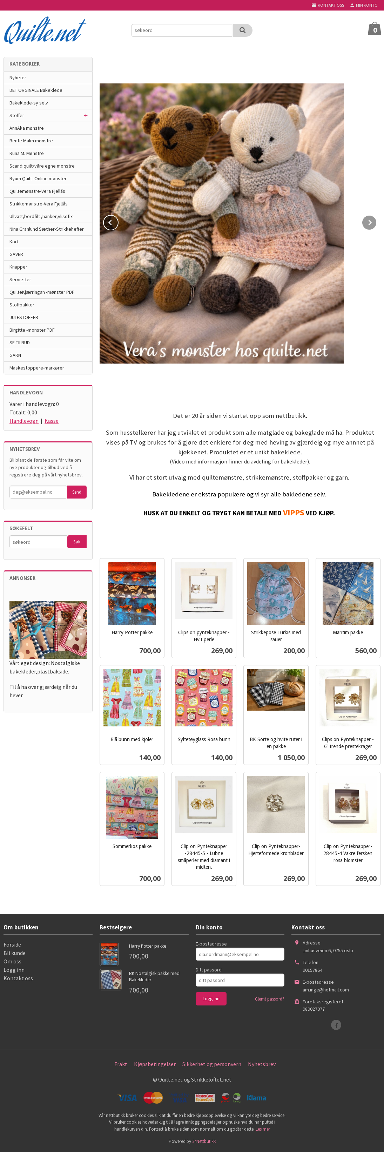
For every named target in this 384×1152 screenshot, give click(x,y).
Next (376, 221)
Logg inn (14, 969)
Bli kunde (15, 952)
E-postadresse (211, 944)
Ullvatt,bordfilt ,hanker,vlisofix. (41, 216)
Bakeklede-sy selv (28, 103)
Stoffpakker (21, 304)
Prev (118, 221)
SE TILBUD (19, 342)
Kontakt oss (18, 978)
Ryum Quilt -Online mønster (38, 178)
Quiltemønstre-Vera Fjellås (37, 191)
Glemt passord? (269, 999)
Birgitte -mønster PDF (32, 330)
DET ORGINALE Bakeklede (35, 90)
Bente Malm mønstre (31, 140)
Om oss (12, 961)
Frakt (120, 1064)
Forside (12, 944)
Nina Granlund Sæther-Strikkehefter (46, 229)
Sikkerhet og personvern (211, 1064)
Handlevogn (24, 420)
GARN (15, 355)
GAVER (16, 254)
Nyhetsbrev (262, 1064)
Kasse (52, 420)
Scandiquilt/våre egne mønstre (42, 166)
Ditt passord (209, 970)
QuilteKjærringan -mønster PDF (41, 292)
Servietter (20, 279)
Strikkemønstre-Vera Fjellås (38, 204)
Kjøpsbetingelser (155, 1064)
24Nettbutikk (204, 1141)
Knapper (18, 267)
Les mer (263, 1129)
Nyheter (17, 77)
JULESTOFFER (23, 317)
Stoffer (16, 115)
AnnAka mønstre (26, 128)
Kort (14, 241)
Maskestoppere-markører (36, 368)
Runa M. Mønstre (26, 153)
